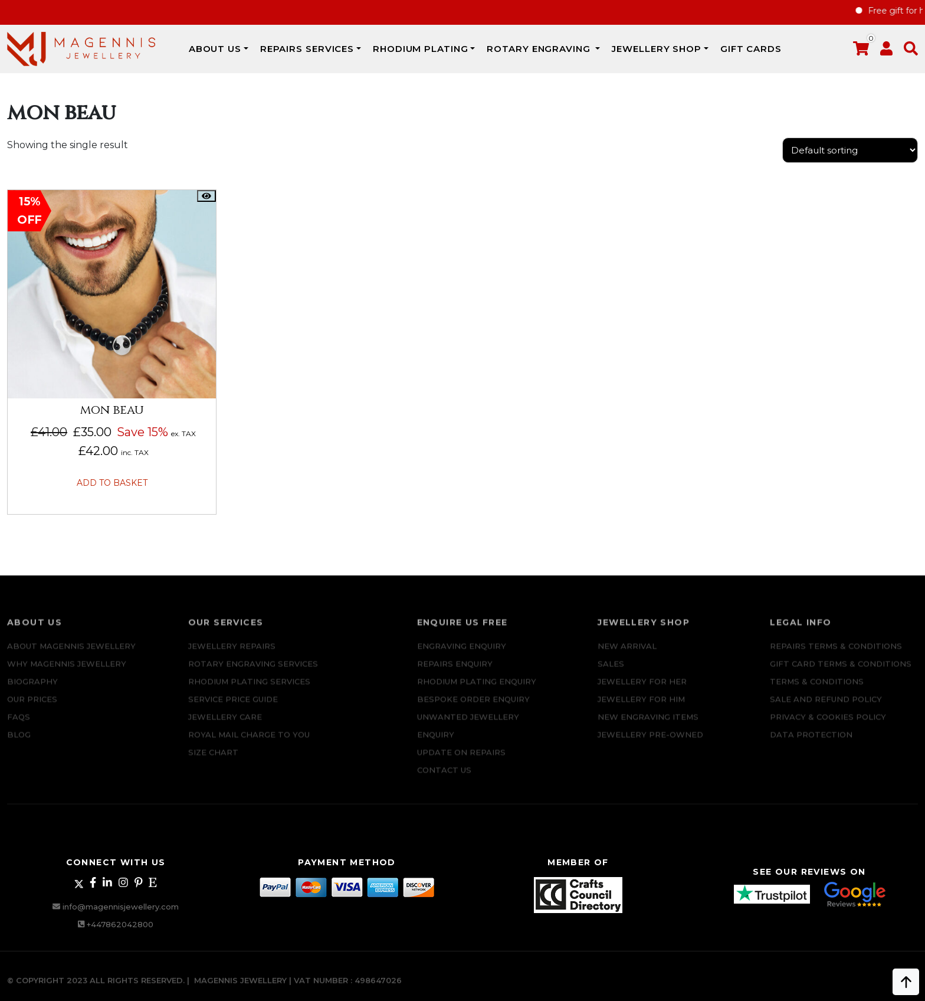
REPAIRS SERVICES (307, 48)
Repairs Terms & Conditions (836, 654)
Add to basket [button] (112, 482)
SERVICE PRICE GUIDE (233, 707)
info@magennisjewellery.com (121, 906)
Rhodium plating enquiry (476, 689)
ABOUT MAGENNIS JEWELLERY (71, 654)
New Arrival (627, 654)
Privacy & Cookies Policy (828, 725)
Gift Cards (751, 48)
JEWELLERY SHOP (656, 48)
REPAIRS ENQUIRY (455, 671)
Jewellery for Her (642, 689)
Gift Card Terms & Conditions (840, 671)
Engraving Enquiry (461, 654)
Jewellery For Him (641, 707)
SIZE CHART (213, 760)
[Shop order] (850, 150)
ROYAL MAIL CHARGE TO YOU (249, 742)
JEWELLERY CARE (225, 725)
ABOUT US (215, 48)
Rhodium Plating (420, 48)
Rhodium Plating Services (249, 689)
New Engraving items (648, 725)
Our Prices (32, 707)
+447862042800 (120, 924)
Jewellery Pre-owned (650, 742)
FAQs (18, 725)
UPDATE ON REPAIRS (461, 760)
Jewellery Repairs (231, 654)
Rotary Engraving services (253, 671)
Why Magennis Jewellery (66, 671)
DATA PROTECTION (811, 742)
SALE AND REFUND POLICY (826, 707)
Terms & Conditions (817, 689)
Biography (32, 689)
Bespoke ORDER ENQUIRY (473, 707)
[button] (911, 51)
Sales (611, 671)
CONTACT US (444, 778)
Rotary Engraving (540, 48)
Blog (19, 742)
